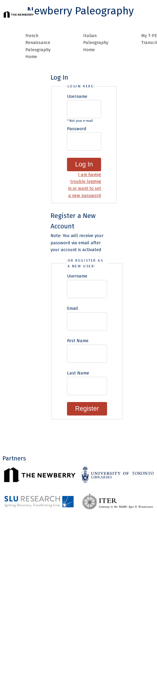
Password (76, 128)
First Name (78, 340)
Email (72, 308)
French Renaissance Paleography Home (38, 46)
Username (77, 96)
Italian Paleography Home (95, 42)
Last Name (78, 373)
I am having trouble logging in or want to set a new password (84, 185)
